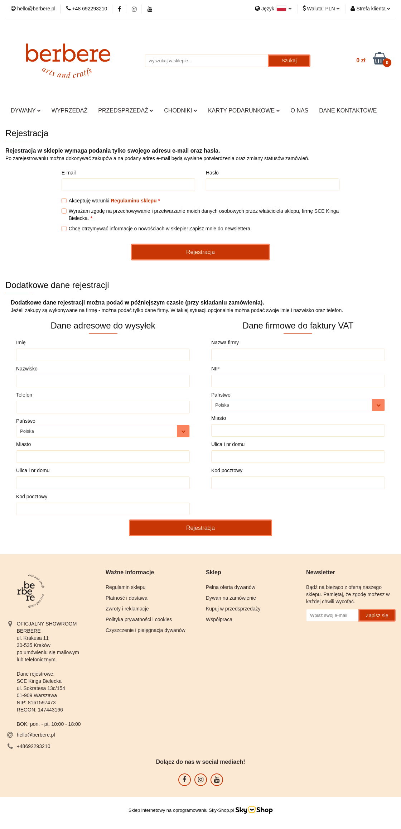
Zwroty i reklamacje (127, 609)
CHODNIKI (180, 110)
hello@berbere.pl (36, 735)
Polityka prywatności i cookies (139, 619)
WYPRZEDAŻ (69, 110)
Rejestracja (200, 252)
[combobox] (103, 431)
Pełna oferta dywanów (230, 587)
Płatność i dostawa (127, 598)
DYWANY (26, 110)
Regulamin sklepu (125, 587)
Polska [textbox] (27, 431)
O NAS (300, 110)
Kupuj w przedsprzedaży (233, 609)
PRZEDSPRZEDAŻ (125, 110)
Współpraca (219, 619)
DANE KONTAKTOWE (348, 110)
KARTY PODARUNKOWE (244, 110)
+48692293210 (33, 746)
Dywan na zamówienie (231, 598)
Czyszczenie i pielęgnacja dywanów (145, 630)
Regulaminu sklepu (133, 200)
